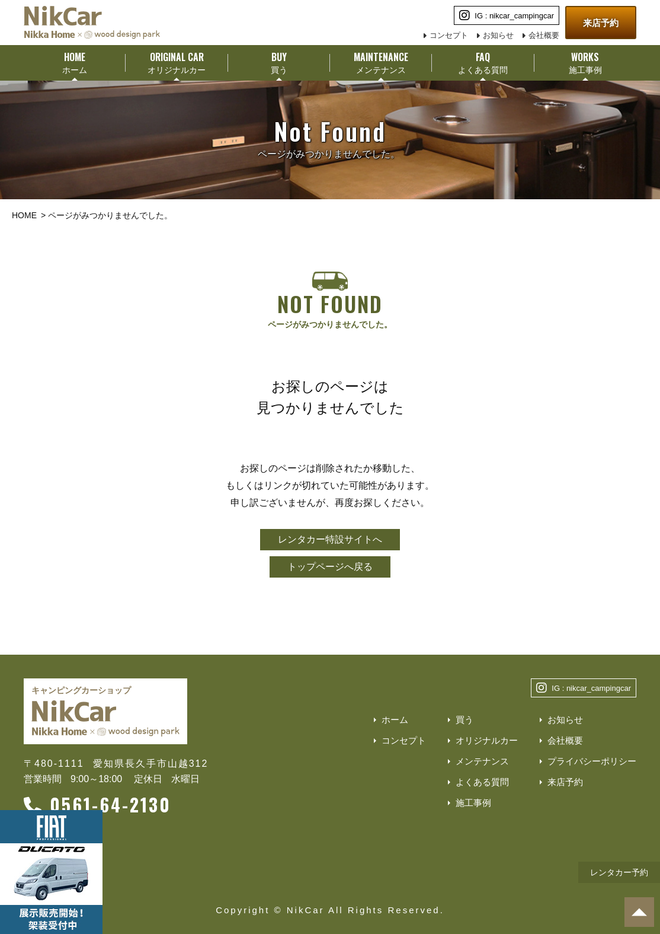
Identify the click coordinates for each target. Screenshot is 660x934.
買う (464, 720)
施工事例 (473, 803)
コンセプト (449, 35)
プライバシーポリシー (591, 761)
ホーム (395, 720)
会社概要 (543, 35)
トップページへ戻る (330, 567)
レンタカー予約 (619, 872)
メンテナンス (482, 761)
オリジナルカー (487, 740)
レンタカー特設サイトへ (330, 539)
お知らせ (498, 35)
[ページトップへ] (639, 912)
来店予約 (601, 23)
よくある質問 (482, 782)
